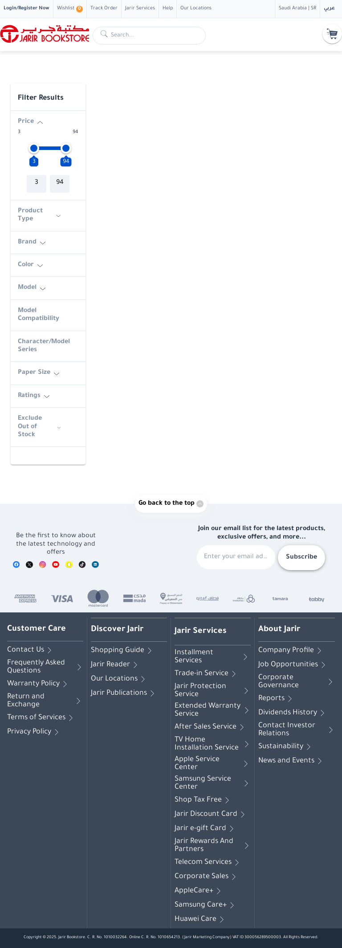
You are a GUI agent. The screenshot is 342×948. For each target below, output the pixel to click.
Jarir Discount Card (211, 814)
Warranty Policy (38, 684)
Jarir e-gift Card (206, 828)
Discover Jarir (117, 629)
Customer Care (36, 629)
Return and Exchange (45, 701)
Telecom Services (208, 862)
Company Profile (291, 650)
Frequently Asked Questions (45, 667)
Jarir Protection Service (213, 691)
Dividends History (293, 713)
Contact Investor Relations (296, 730)
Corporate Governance (296, 682)
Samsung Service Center (213, 783)
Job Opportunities (293, 665)
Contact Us (31, 650)
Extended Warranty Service (213, 710)
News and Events (291, 761)
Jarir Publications (124, 693)
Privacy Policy (34, 732)
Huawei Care (201, 919)
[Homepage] (44, 34)
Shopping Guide (123, 650)
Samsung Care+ (206, 905)
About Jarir (279, 629)
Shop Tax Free (203, 800)
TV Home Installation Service (213, 744)
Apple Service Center (213, 764)
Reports (276, 698)
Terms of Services (41, 718)
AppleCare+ (199, 891)
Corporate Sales (207, 876)
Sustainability (286, 746)
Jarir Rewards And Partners (213, 846)
